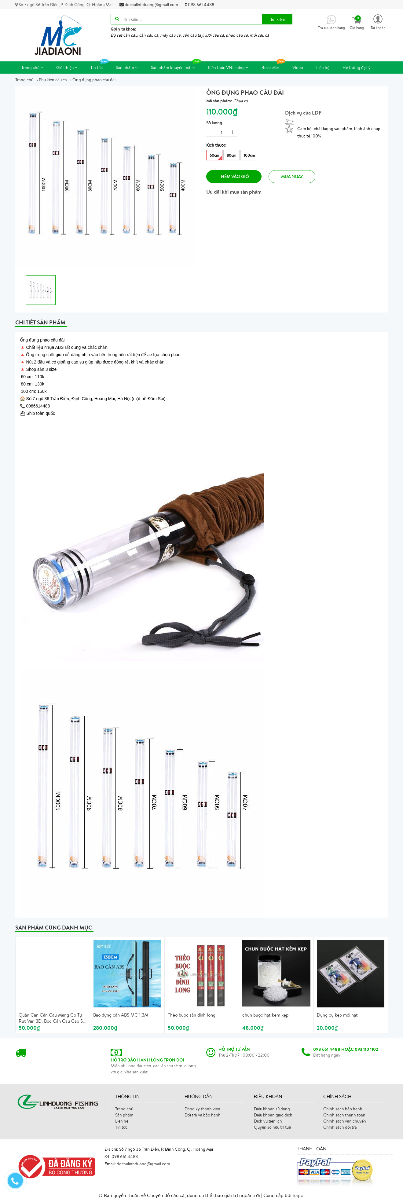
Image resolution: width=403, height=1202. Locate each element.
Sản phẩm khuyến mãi (176, 65)
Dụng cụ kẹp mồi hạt (337, 1015)
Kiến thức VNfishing (228, 67)
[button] (378, 21)
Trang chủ (32, 67)
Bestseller (273, 65)
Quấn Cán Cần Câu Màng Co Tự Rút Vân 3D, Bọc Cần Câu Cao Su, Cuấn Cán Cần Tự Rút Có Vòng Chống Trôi (52, 1018)
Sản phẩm (127, 67)
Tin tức (99, 65)
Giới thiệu (66, 67)
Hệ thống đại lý (357, 67)
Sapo (298, 1195)
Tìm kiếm (277, 19)
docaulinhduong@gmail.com (148, 4)
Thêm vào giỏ (234, 176)
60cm (216, 156)
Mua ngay (292, 176)
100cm (249, 155)
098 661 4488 (199, 4)
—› (55, 79)
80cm (231, 155)
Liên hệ (322, 67)
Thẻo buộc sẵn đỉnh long (191, 1015)
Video (297, 67)
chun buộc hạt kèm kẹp (265, 1015)
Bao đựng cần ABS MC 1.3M (120, 1015)
